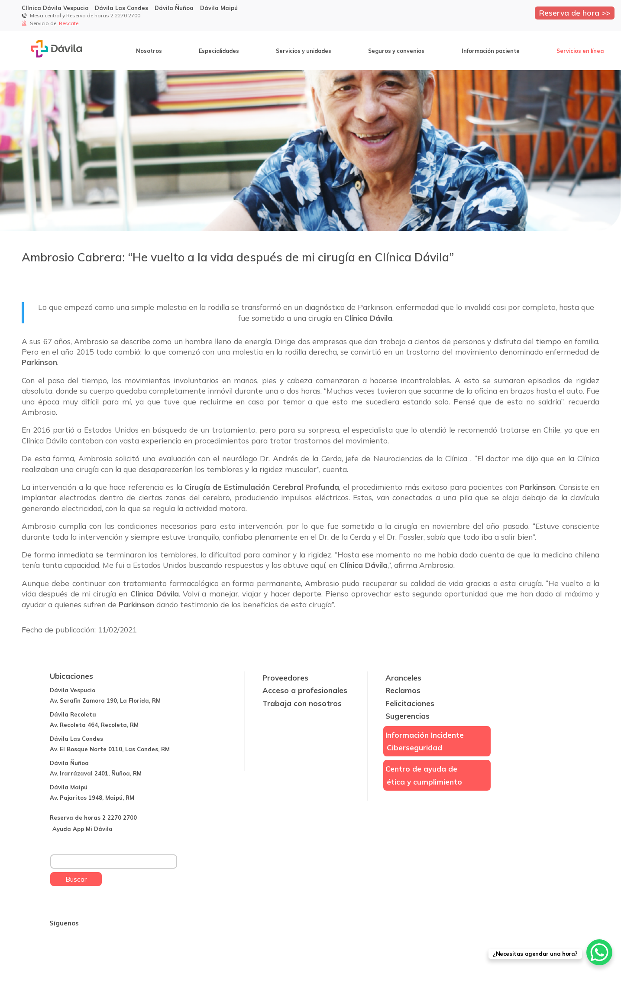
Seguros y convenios (396, 50)
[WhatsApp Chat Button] (599, 952)
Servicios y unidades (303, 50)
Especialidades (219, 50)
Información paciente (491, 50)
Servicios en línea (580, 50)
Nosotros (149, 50)
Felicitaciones (409, 703)
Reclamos (402, 690)
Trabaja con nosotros (302, 703)
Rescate (69, 23)
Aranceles (403, 677)
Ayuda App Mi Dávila (82, 828)
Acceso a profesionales (304, 690)
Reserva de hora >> (574, 12)
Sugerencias (407, 715)
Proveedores (285, 677)
